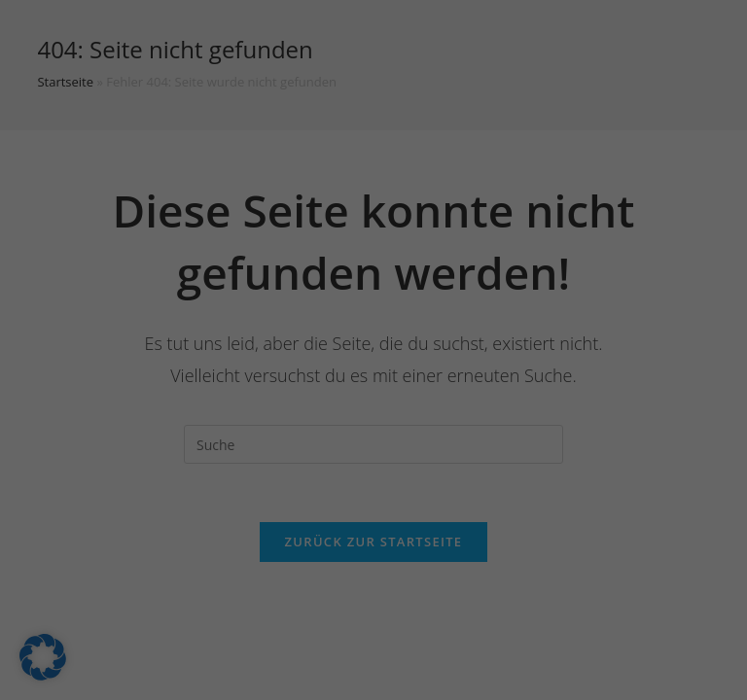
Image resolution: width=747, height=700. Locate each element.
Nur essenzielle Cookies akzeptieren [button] (373, 496)
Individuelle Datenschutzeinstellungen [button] (373, 554)
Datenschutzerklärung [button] (382, 597)
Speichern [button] (373, 439)
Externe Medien (550, 314)
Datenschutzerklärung (326, 250)
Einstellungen (201, 270)
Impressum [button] (475, 597)
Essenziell (165, 314)
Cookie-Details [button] (280, 597)
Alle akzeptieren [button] (373, 382)
